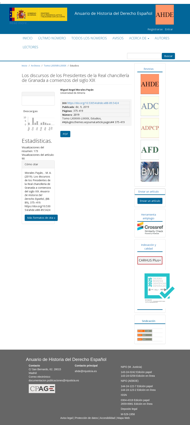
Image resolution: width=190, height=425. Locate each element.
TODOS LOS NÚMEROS (89, 38)
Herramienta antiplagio (148, 216)
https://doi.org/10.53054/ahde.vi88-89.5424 (93, 103)
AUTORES (162, 38)
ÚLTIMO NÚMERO (52, 38)
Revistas (149, 69)
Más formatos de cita (41, 217)
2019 (76, 114)
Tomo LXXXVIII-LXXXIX (55, 65)
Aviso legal (66, 417)
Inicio (24, 65)
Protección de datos (86, 417)
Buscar (168, 56)
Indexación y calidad (148, 246)
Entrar (169, 29)
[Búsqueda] (144, 56)
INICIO (27, 38)
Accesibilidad (107, 417)
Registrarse (155, 29)
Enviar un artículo (148, 191)
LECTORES (30, 47)
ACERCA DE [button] (139, 38)
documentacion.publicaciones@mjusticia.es (54, 380)
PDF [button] (65, 134)
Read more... (38, 10)
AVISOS (118, 38)
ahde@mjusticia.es (86, 371)
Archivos (35, 65)
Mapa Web (123, 417)
